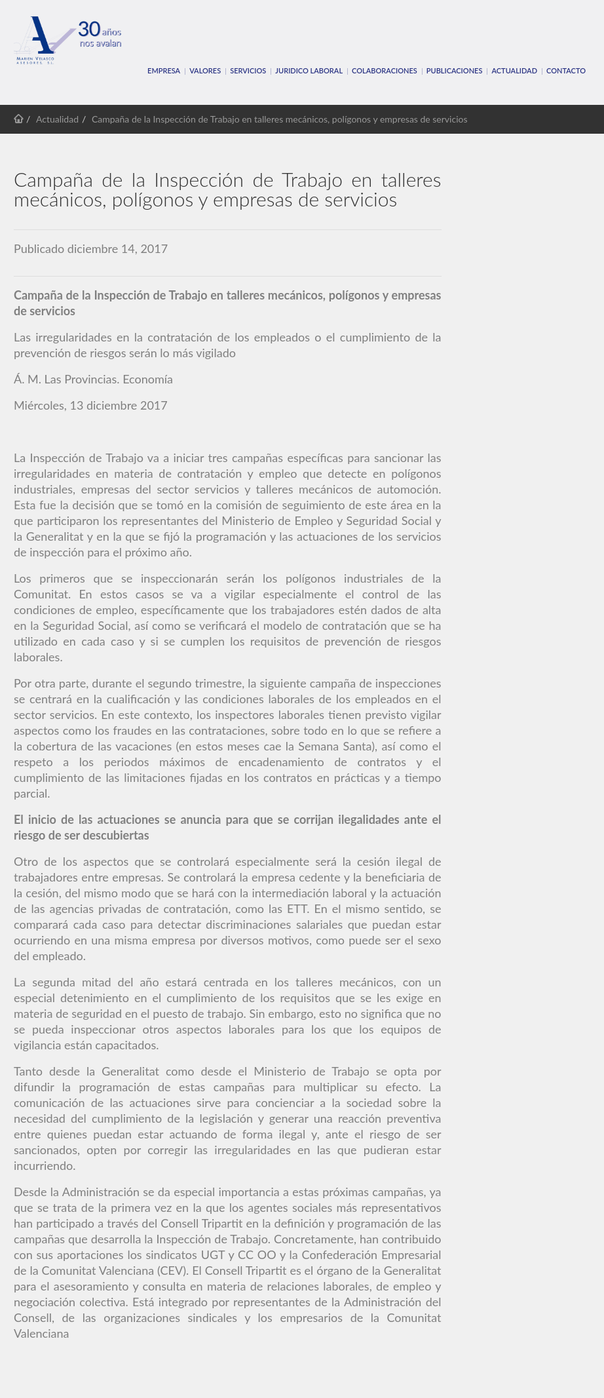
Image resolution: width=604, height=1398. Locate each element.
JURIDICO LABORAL (309, 70)
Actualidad (514, 70)
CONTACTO (566, 70)
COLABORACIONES (384, 70)
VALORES (205, 70)
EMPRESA (163, 70)
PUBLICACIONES (454, 70)
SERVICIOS (248, 70)
